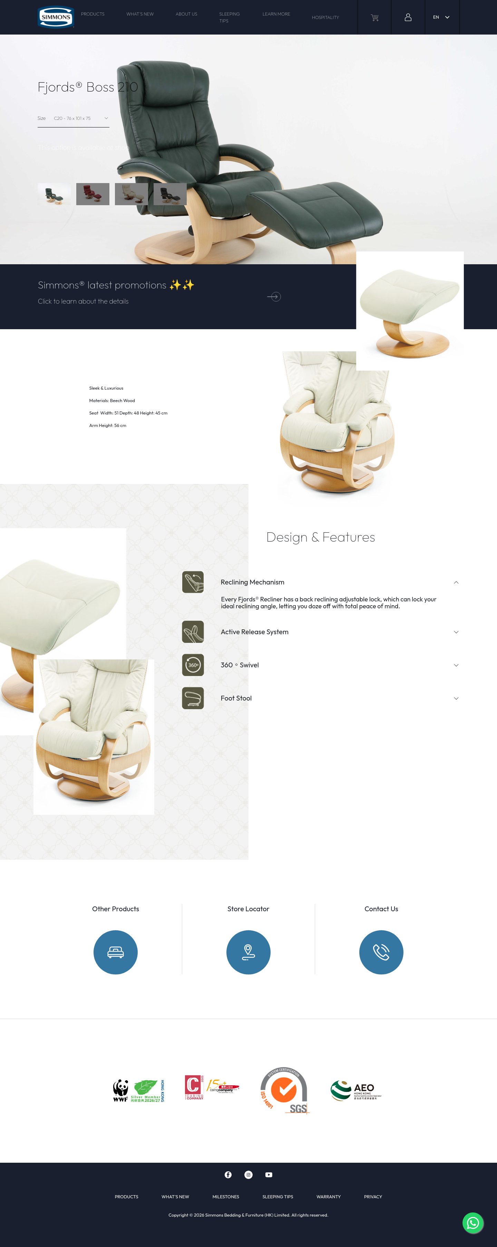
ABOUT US (186, 14)
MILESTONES (226, 1196)
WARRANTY (328, 1196)
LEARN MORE (277, 14)
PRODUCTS (93, 14)
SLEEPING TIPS (229, 17)
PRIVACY (373, 1196)
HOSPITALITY (325, 17)
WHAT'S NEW (140, 14)
